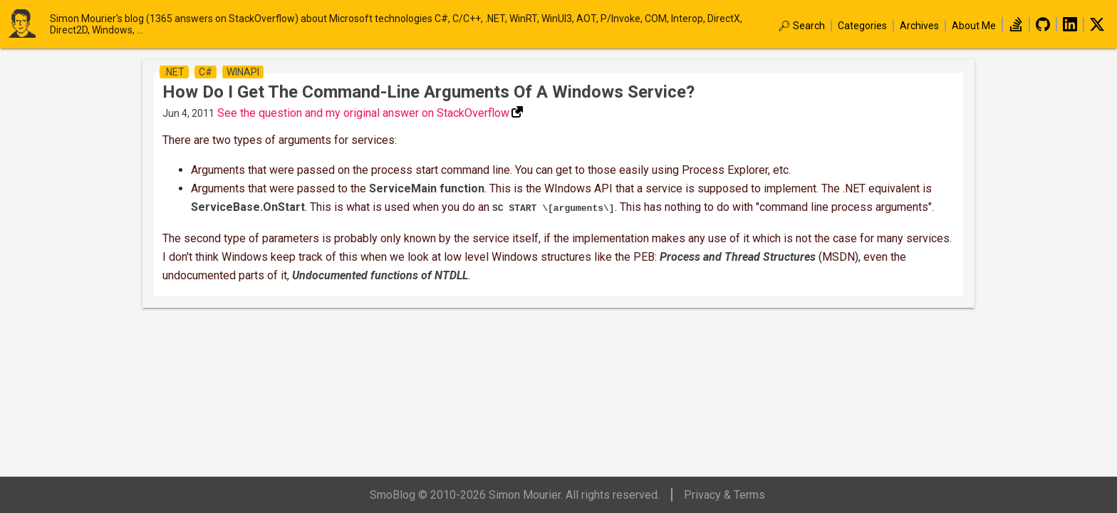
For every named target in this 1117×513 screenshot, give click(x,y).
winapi (243, 72)
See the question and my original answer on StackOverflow (363, 113)
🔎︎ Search (801, 25)
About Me (974, 25)
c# (205, 72)
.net (174, 72)
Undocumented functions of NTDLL (380, 274)
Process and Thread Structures (738, 255)
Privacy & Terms (724, 495)
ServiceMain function (426, 188)
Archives (919, 25)
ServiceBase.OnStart (248, 207)
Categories (862, 25)
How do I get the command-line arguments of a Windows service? (428, 92)
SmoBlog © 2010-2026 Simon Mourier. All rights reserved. (515, 495)
